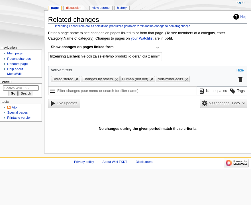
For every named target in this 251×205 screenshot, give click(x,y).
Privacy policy (84, 161)
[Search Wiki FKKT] (21, 88)
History (122, 7)
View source (100, 7)
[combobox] (105, 47)
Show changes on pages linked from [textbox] (82, 47)
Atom (15, 107)
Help (244, 17)
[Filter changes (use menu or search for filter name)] (122, 90)
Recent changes (19, 58)
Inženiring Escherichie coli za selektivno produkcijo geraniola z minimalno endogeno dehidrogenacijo (122, 26)
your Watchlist (142, 38)
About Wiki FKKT (115, 161)
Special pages (17, 112)
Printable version (19, 117)
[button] (240, 70)
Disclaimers (144, 161)
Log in (240, 2)
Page (55, 7)
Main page (15, 53)
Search (7, 81)
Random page (17, 63)
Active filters (61, 70)
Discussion (73, 7)
